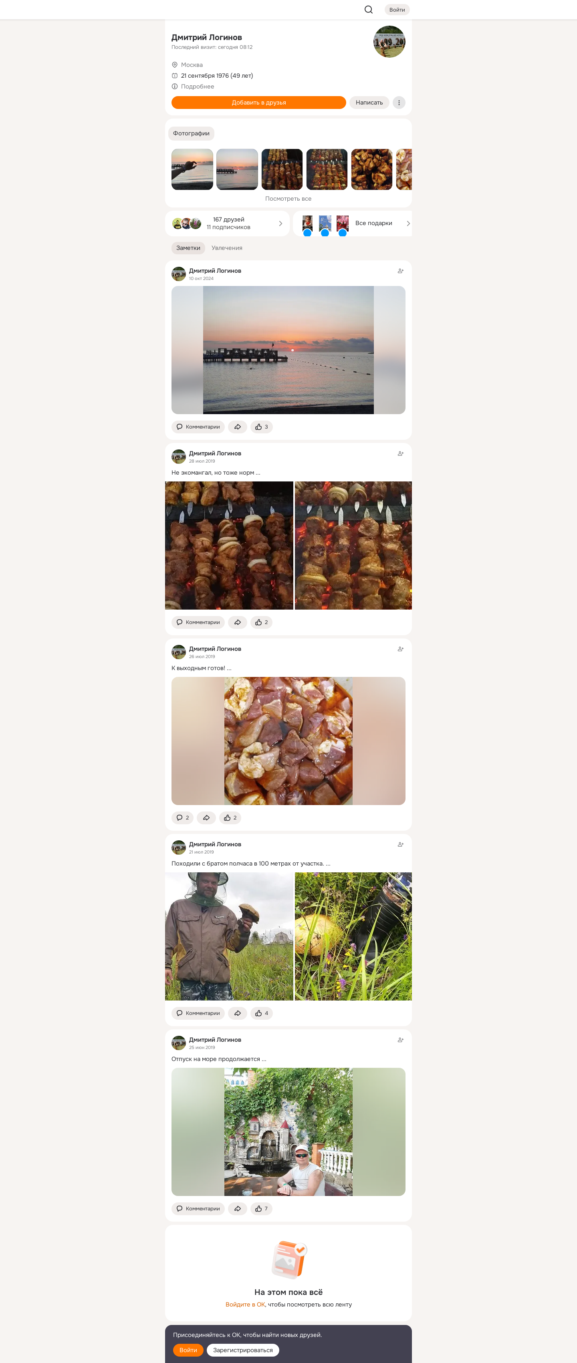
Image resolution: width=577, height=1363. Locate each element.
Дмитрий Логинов (206, 37)
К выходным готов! (198, 668)
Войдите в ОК (245, 1305)
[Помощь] (70, 144)
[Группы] (141, 38)
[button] (191, 134)
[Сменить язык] (105, 1318)
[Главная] (70, 38)
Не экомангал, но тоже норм (212, 473)
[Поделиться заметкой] (237, 427)
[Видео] (141, 73)
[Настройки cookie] (105, 1352)
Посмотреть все (288, 199)
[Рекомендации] (105, 144)
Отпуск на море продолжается (215, 1059)
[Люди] (105, 73)
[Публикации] (70, 73)
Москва (192, 65)
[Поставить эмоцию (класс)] (261, 427)
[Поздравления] (105, 109)
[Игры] (141, 109)
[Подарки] (70, 109)
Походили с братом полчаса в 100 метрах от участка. (247, 864)
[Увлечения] (105, 38)
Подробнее (197, 86)
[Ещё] (105, 1301)
